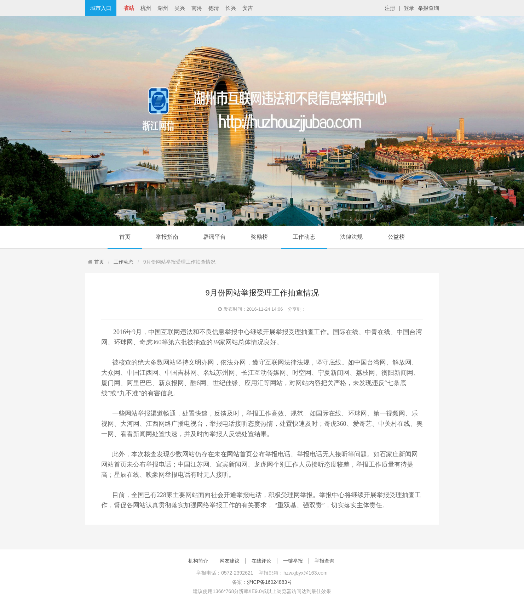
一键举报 (293, 561)
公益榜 (396, 237)
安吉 (247, 8)
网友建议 (230, 561)
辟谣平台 (214, 237)
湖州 (162, 8)
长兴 (230, 8)
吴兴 (179, 8)
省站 (128, 8)
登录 (409, 8)
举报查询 (428, 8)
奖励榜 (259, 237)
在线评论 (261, 561)
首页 (125, 237)
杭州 (145, 8)
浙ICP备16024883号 (269, 582)
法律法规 (351, 237)
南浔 (196, 8)
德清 (213, 8)
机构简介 (198, 561)
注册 (390, 8)
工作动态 (304, 237)
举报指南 (167, 237)
